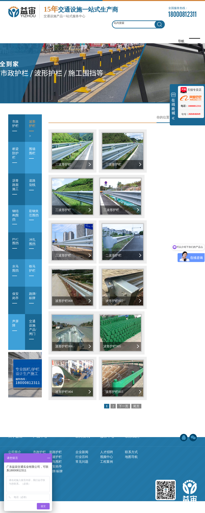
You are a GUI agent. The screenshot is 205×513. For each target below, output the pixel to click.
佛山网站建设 (173, 504)
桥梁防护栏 (15, 158)
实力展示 (14, 449)
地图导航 (131, 439)
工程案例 (106, 444)
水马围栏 (55, 444)
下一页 (123, 314)
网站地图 (134, 504)
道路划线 (32, 188)
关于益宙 (15, 419)
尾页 (136, 314)
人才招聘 (106, 434)
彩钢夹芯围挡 (34, 217)
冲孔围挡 (32, 246)
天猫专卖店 (191, 89)
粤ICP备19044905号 (114, 504)
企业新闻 (81, 434)
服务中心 (107, 419)
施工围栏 (39, 444)
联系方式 (131, 434)
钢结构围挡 (15, 220)
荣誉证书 (14, 444)
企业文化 (14, 439)
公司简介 (14, 434)
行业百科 (81, 439)
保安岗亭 (15, 301)
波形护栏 (32, 129)
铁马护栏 (32, 274)
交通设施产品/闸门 (32, 332)
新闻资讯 (82, 419)
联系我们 (132, 419)
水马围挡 (15, 274)
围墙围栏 (32, 156)
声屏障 (15, 328)
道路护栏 (55, 434)
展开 (173, 107)
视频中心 (106, 439)
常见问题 (81, 444)
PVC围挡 (15, 246)
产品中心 (40, 419)
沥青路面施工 (15, 190)
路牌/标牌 (32, 301)
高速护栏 (55, 439)
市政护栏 (15, 129)
